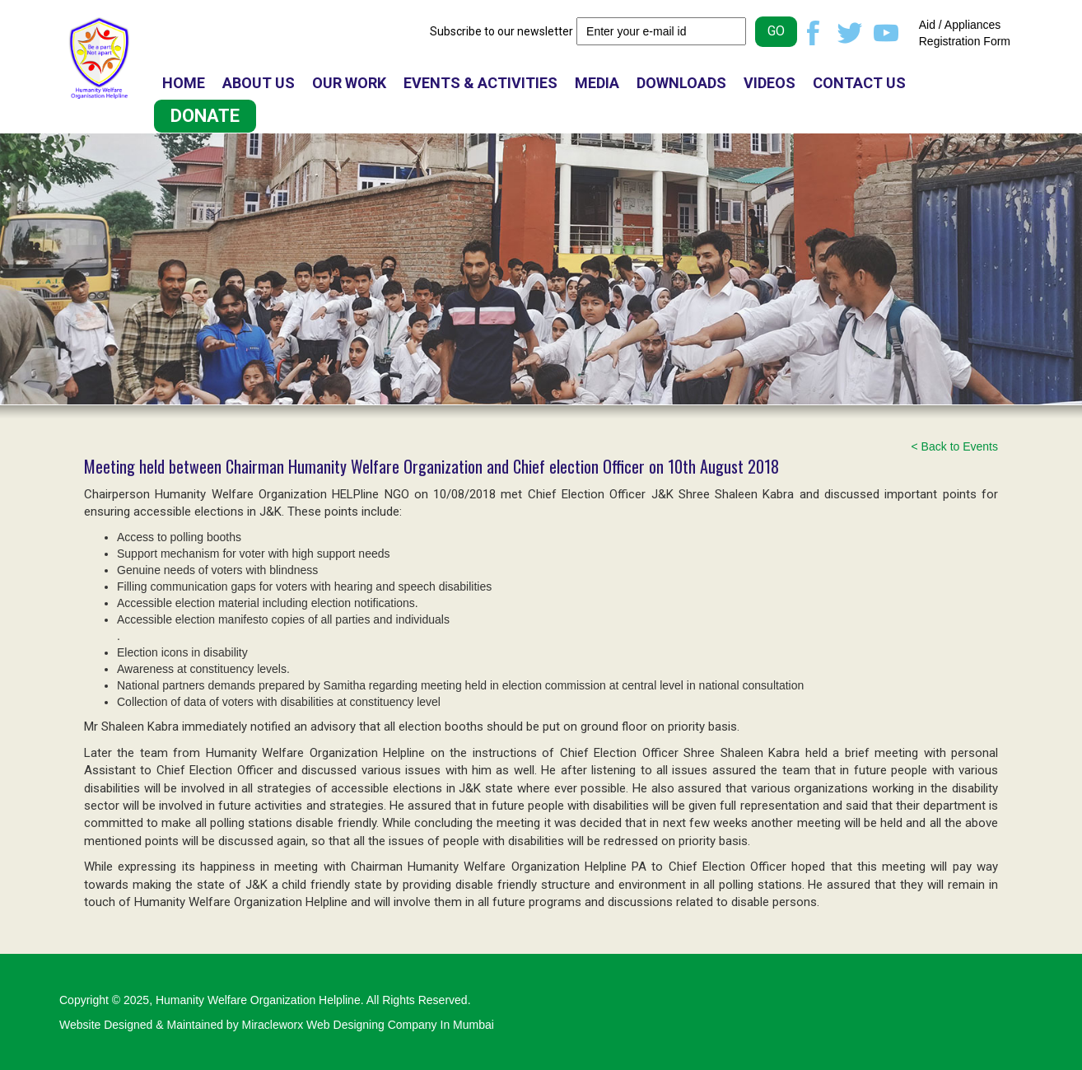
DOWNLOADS (681, 82)
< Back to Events (955, 446)
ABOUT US (258, 82)
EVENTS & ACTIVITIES (480, 82)
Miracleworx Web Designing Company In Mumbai (368, 1024)
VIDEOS (769, 82)
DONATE (205, 115)
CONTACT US (859, 82)
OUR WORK (349, 82)
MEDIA (597, 82)
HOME (183, 82)
